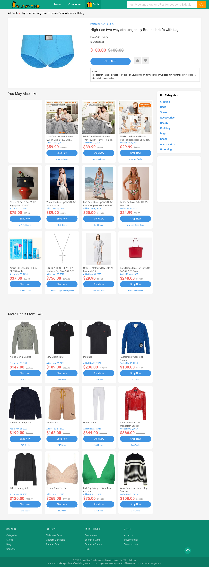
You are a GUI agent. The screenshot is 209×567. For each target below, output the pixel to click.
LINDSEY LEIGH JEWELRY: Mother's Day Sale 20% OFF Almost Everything (60, 271)
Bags (163, 107)
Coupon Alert (91, 535)
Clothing (165, 101)
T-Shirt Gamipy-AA (19, 488)
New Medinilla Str (55, 357)
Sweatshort (52, 422)
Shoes (163, 112)
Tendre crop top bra (56, 488)
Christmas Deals (54, 535)
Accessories (167, 117)
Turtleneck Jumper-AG (21, 422)
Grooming (166, 149)
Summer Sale (52, 544)
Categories (74, 4)
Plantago (87, 357)
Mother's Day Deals (55, 539)
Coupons (11, 549)
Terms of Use (131, 544)
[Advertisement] (25, 130)
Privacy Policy (131, 539)
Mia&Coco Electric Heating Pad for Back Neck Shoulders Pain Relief (135, 139)
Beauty (164, 123)
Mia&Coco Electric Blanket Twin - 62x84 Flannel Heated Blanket (97, 139)
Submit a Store (92, 539)
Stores (57, 4)
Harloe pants (89, 422)
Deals (93, 4)
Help (87, 549)
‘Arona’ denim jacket (20, 357)
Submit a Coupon (93, 544)
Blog (8, 544)
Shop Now (110, 61)
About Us (128, 535)
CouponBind (103, 563)
